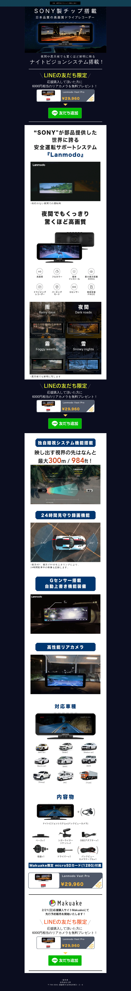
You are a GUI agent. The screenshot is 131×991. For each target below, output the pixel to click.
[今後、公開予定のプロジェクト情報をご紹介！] (65, 3)
